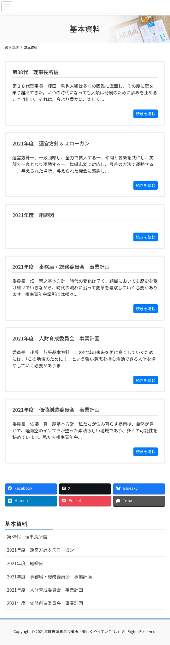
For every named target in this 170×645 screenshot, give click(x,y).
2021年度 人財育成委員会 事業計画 (45, 590)
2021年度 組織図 (25, 563)
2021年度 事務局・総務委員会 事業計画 (49, 576)
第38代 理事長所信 (27, 536)
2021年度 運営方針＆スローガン (40, 550)
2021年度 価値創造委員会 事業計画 (45, 603)
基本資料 (16, 523)
